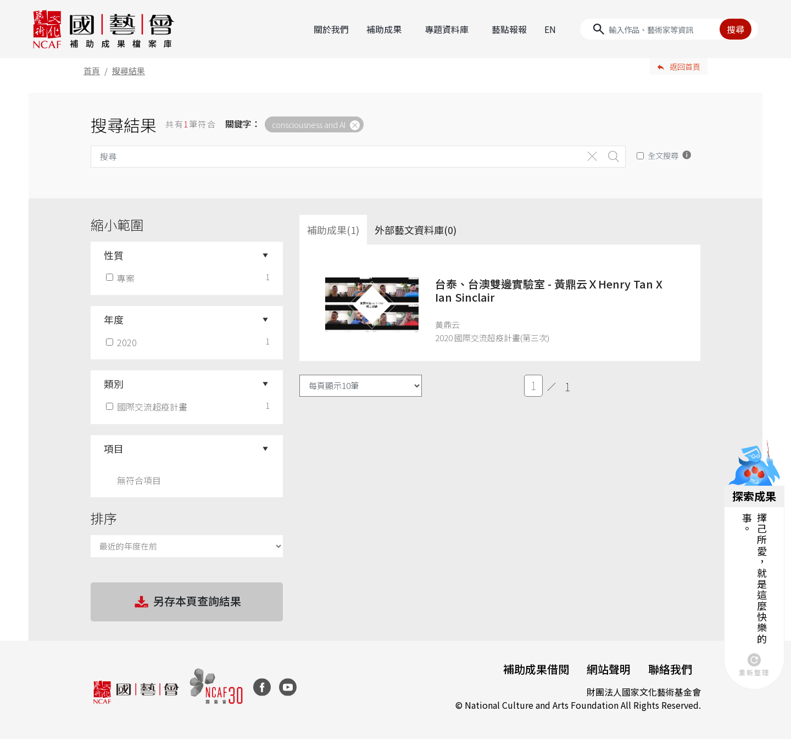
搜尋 (735, 29)
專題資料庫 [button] (447, 29)
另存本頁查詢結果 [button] (186, 602)
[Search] (669, 29)
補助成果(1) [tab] (333, 230)
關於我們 (331, 29)
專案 (121, 278)
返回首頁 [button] (685, 66)
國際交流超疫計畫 (147, 406)
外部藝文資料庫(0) (415, 230)
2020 (122, 342)
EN (550, 29)
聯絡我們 (670, 669)
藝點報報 (509, 29)
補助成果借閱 (536, 669)
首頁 (91, 70)
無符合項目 (139, 480)
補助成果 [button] (384, 29)
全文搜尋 (663, 155)
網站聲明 (609, 669)
